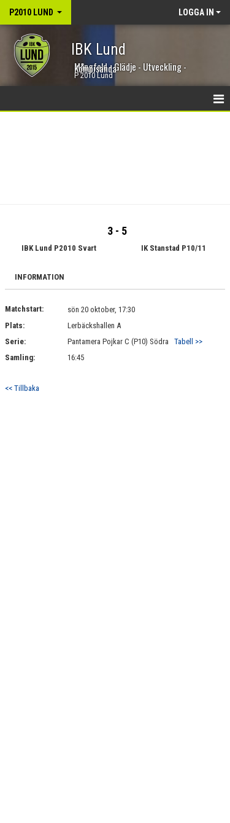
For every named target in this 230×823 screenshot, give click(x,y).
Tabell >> (188, 341)
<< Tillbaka (22, 388)
